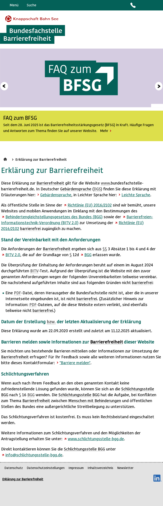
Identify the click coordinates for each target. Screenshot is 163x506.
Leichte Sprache (158, 5)
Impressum (76, 468)
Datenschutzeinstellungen (46, 468)
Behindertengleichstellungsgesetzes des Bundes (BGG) (54, 216)
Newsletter (125, 468)
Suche (31, 5)
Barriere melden (141, 5)
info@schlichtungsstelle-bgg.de (33, 454)
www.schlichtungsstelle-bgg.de (96, 438)
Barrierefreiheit (50, 183)
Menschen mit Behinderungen (94, 400)
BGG (87, 254)
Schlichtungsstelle (79, 394)
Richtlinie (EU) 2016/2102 (90, 205)
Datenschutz (13, 468)
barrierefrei (30, 228)
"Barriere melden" (75, 362)
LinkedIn (157, 478)
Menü (14, 5)
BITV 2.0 (12, 254)
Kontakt (132, 5)
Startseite (5, 158)
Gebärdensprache (150, 5)
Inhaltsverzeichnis (100, 468)
